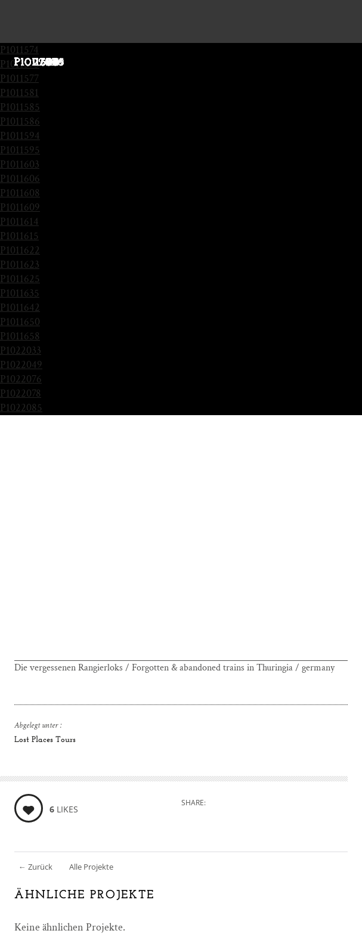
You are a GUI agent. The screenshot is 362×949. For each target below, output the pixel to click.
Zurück (35, 866)
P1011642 (20, 307)
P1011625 (20, 279)
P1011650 (20, 322)
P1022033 (20, 350)
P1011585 (20, 107)
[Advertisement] (181, 577)
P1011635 (19, 293)
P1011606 (20, 179)
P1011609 (20, 207)
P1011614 (19, 221)
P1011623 (19, 264)
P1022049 (21, 365)
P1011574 (19, 50)
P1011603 (19, 164)
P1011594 (20, 136)
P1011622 (20, 250)
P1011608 (20, 193)
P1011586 (20, 121)
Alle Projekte (91, 866)
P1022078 (20, 393)
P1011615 (19, 236)
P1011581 (19, 93)
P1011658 (20, 336)
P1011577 (19, 78)
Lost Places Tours (45, 739)
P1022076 (21, 379)
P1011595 (20, 150)
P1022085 (21, 408)
